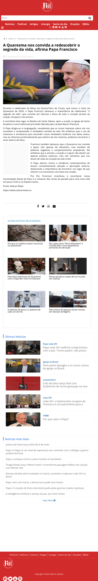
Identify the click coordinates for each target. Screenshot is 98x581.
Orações (74, 24)
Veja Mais (49, 500)
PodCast (22, 24)
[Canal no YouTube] (63, 27)
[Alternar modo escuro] (50, 27)
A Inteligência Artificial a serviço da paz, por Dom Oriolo (35, 493)
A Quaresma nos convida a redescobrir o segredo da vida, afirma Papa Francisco (45, 39)
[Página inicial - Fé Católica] (47, 6)
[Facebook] (56, 27)
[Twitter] (59, 27)
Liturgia (45, 24)
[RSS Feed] (53, 27)
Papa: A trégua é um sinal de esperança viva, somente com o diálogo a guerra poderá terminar (47, 452)
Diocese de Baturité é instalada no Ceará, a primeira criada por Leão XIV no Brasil (46, 475)
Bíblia (86, 24)
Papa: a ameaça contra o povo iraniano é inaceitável (33, 459)
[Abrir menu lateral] (2, 27)
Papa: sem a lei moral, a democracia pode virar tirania (34, 482)
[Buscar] (90, 18)
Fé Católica (58, 574)
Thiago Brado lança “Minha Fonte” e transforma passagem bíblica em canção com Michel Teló (46, 466)
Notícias (10, 24)
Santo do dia (60, 24)
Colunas (34, 554)
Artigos (34, 24)
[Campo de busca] (42, 18)
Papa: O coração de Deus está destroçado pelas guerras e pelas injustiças (45, 488)
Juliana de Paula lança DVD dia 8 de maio (27, 444)
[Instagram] (66, 27)
